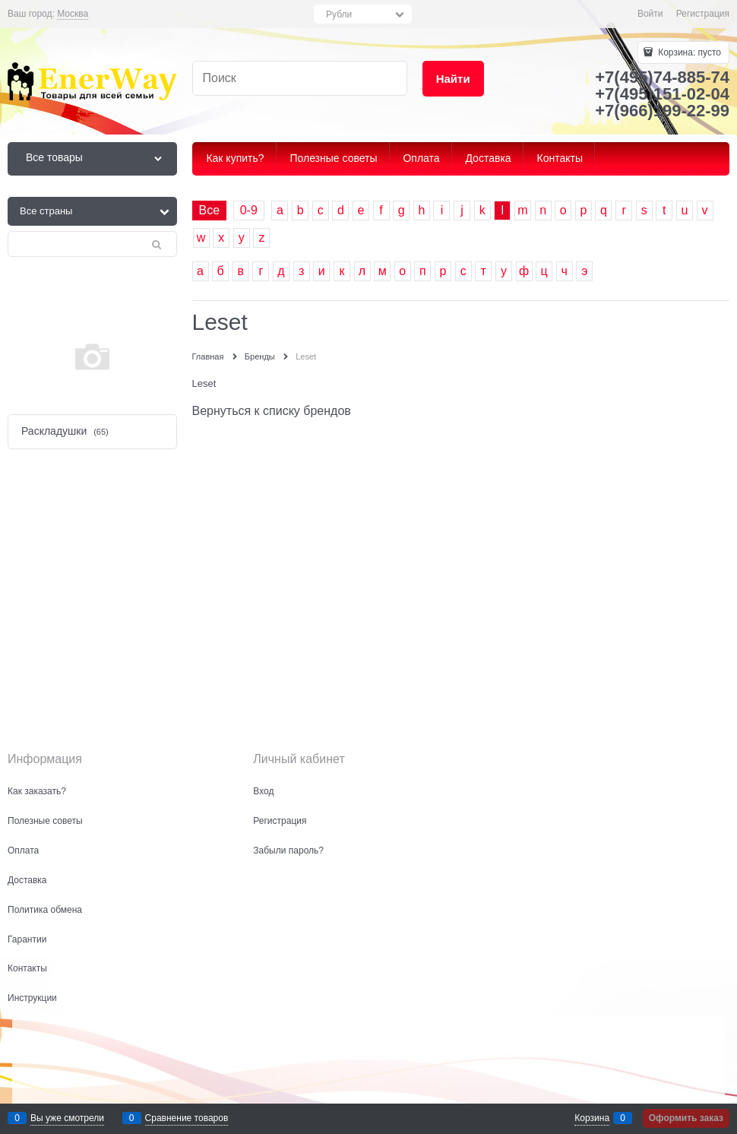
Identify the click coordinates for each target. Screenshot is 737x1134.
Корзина (591, 1118)
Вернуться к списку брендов (271, 410)
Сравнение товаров (187, 1118)
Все (209, 210)
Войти (650, 13)
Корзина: (688, 52)
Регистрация (702, 13)
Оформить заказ (686, 1118)
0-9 (249, 210)
